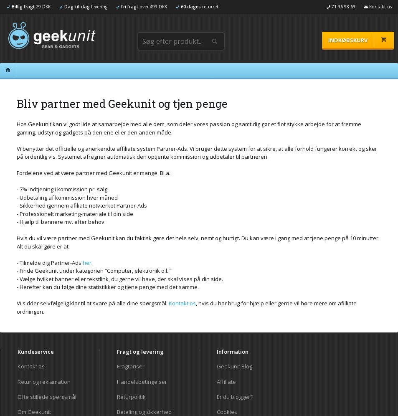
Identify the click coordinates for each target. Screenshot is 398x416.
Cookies (227, 411)
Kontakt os (182, 303)
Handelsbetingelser (142, 382)
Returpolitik (131, 397)
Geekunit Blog (234, 366)
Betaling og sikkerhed (144, 411)
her (87, 262)
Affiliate (226, 382)
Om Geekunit (34, 411)
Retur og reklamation (44, 382)
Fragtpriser (130, 366)
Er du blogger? (235, 397)
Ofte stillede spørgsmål (47, 397)
